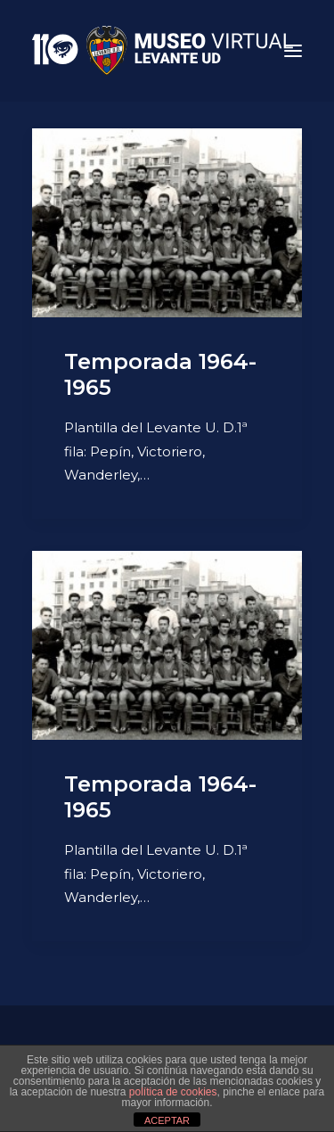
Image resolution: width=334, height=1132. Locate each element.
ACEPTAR (167, 1120)
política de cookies (173, 1092)
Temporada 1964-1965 (160, 374)
